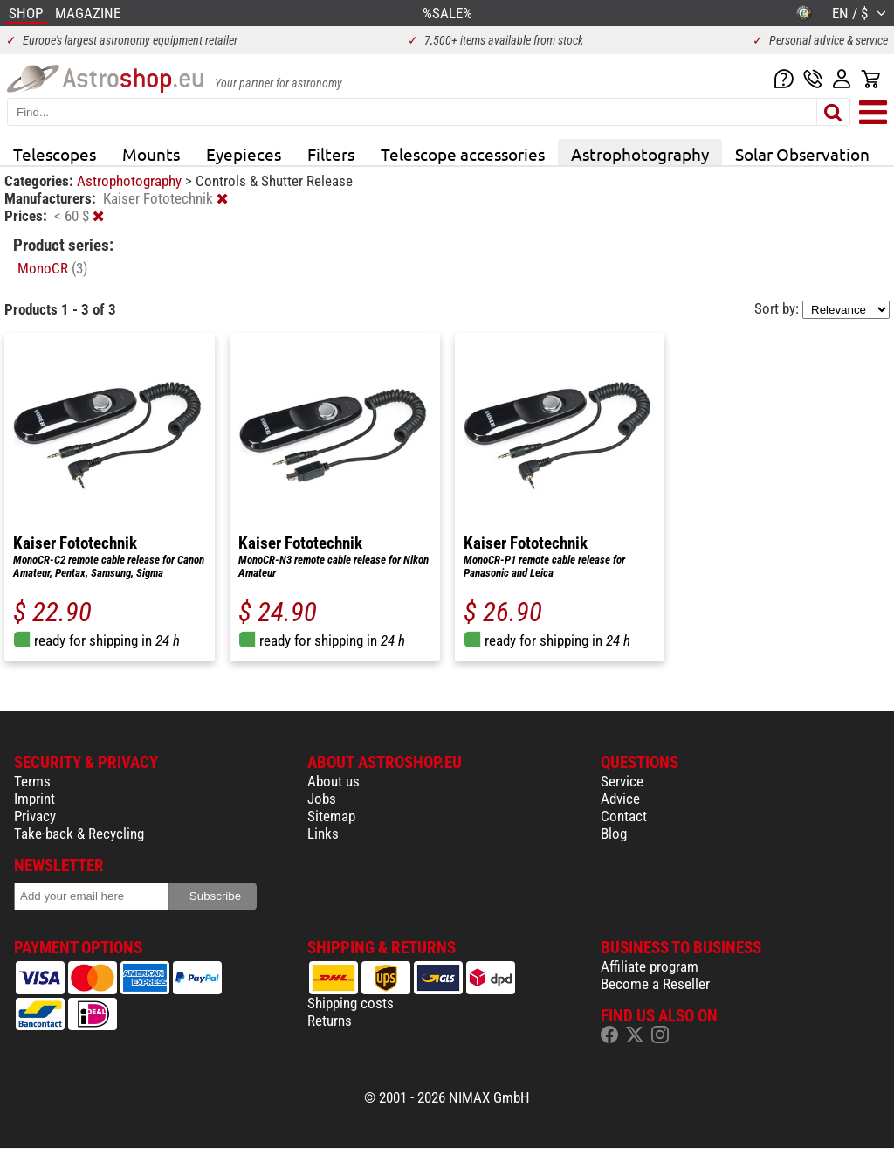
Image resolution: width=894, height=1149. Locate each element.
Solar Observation (802, 153)
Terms (32, 781)
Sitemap (331, 816)
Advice (620, 798)
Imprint (34, 798)
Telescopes (54, 153)
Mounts (151, 153)
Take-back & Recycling (79, 833)
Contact (624, 816)
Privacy (35, 816)
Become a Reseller (655, 984)
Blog (614, 833)
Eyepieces (243, 153)
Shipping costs (350, 1003)
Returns (329, 1020)
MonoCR (52, 268)
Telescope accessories (463, 153)
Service (622, 781)
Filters (330, 153)
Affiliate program (649, 966)
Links (323, 833)
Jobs (321, 798)
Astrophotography (640, 153)
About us (333, 781)
